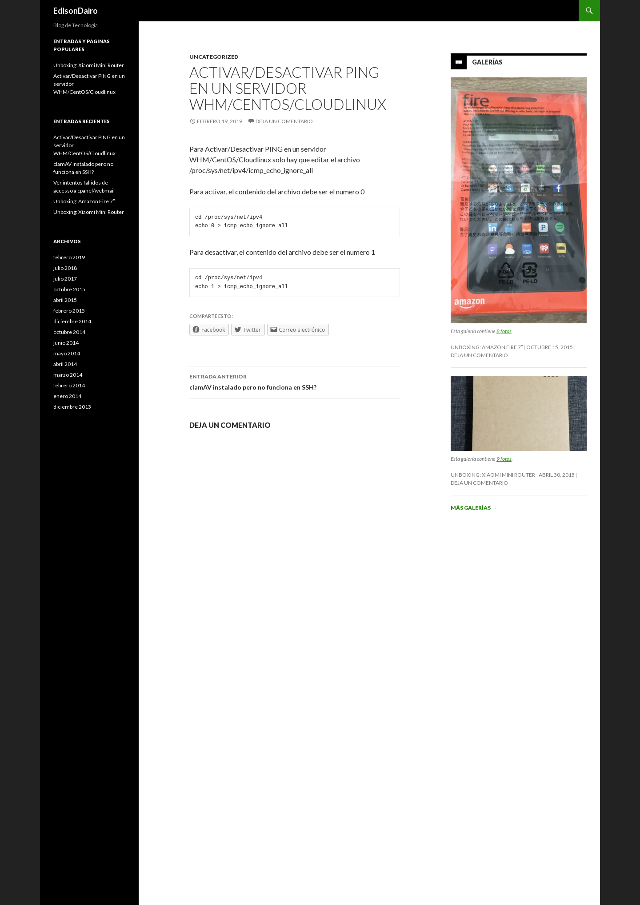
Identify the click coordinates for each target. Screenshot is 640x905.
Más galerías (474, 507)
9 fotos (504, 458)
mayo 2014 (66, 353)
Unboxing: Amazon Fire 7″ (487, 347)
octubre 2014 (69, 332)
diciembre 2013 (72, 406)
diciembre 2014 (72, 321)
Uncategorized (213, 56)
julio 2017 (65, 278)
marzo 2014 (67, 374)
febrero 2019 (69, 257)
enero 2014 (67, 396)
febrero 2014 (69, 385)
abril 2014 (65, 364)
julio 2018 (65, 268)
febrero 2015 (69, 310)
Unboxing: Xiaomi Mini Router (493, 474)
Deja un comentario (284, 121)
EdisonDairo (75, 11)
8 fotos (504, 331)
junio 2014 (66, 342)
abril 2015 (65, 300)
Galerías (487, 62)
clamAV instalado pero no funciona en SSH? (294, 381)
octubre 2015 (69, 289)
